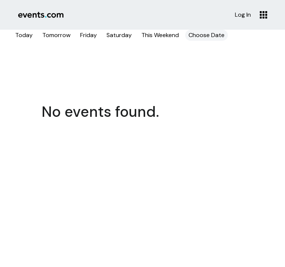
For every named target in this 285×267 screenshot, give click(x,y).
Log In (243, 14)
